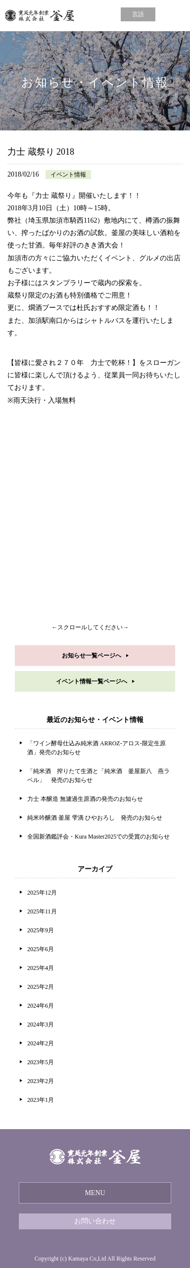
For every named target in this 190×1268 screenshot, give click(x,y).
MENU (95, 1193)
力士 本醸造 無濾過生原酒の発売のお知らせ (85, 798)
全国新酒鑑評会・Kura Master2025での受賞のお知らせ (98, 836)
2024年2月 (40, 1043)
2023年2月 (40, 1081)
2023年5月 (40, 1062)
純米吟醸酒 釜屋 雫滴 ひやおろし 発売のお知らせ (94, 817)
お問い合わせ (95, 1221)
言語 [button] (138, 14)
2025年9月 (40, 930)
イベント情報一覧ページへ (91, 681)
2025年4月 (40, 968)
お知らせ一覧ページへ (91, 655)
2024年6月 (40, 1005)
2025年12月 (42, 892)
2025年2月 (40, 986)
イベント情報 (68, 174)
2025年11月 (42, 911)
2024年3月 (40, 1024)
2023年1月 (40, 1099)
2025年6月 (40, 949)
